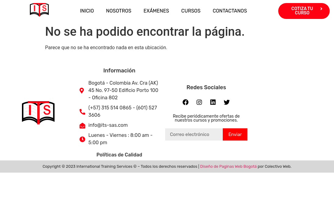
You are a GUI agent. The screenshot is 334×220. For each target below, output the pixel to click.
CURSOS (191, 11)
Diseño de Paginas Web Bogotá (228, 166)
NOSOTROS (118, 11)
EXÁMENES (156, 11)
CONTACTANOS (230, 11)
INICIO (87, 11)
